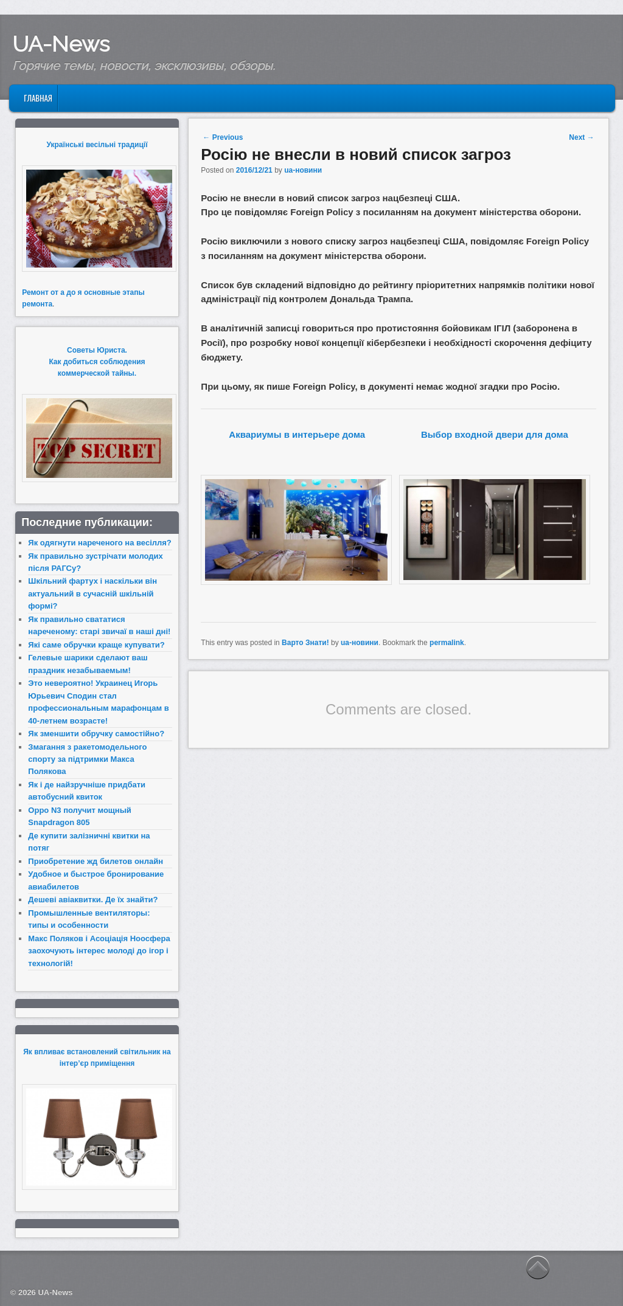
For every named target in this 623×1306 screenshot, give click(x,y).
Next (581, 137)
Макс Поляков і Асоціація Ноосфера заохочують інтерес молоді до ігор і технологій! (99, 951)
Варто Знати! (305, 642)
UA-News (61, 44)
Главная (38, 98)
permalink (447, 642)
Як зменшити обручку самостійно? (96, 733)
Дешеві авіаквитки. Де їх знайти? (93, 899)
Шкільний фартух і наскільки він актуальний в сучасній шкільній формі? (92, 593)
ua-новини (303, 170)
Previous (223, 137)
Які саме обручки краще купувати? (96, 644)
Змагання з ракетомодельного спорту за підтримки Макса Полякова (87, 759)
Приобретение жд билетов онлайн (95, 861)
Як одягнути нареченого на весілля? (99, 542)
